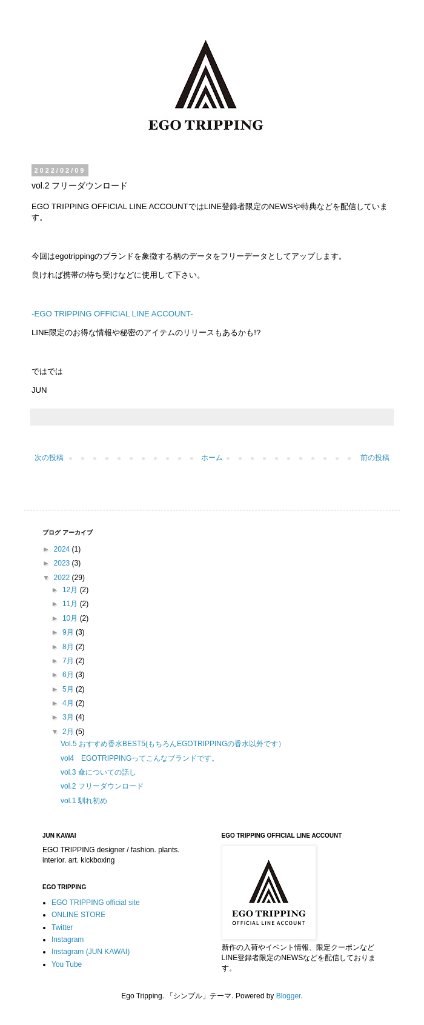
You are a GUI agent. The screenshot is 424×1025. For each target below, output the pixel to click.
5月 (69, 689)
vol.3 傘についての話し (98, 772)
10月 (71, 618)
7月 (69, 660)
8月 (69, 647)
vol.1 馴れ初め (84, 800)
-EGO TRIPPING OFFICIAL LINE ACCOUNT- (112, 313)
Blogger (288, 996)
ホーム (212, 457)
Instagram (67, 939)
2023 (63, 563)
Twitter (62, 927)
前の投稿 (374, 457)
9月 (69, 632)
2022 (63, 577)
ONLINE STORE (78, 914)
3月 (69, 717)
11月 (71, 603)
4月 (69, 703)
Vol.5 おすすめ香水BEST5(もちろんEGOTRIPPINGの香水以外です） (173, 744)
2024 (63, 549)
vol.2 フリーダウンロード (102, 786)
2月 (69, 731)
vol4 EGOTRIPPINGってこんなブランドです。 (140, 758)
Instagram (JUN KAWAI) (90, 951)
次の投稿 (49, 457)
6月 (69, 674)
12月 (71, 590)
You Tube (66, 964)
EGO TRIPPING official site (95, 902)
